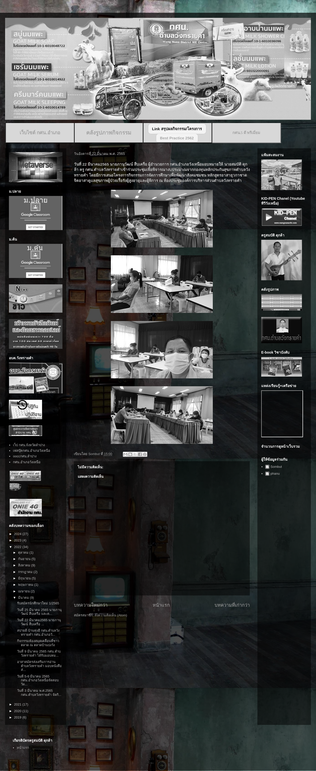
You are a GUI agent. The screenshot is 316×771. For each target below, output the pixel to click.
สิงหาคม (24, 565)
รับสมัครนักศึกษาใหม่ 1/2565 (38, 603)
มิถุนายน (25, 578)
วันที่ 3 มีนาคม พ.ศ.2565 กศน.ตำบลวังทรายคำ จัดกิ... (39, 693)
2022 (18, 547)
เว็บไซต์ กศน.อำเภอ (40, 132)
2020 (18, 711)
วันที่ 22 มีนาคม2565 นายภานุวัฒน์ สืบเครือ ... (39, 622)
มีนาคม (24, 598)
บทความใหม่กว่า (91, 605)
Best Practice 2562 (177, 138)
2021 (18, 704)
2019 (18, 717)
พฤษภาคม (26, 585)
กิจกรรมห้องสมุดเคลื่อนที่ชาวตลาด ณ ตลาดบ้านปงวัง (38, 643)
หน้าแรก (161, 605)
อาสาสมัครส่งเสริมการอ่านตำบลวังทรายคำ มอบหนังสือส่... (39, 666)
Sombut (276, 467)
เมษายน (24, 591)
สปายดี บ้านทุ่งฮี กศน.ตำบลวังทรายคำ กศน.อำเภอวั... (38, 632)
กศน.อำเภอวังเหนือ (27, 462)
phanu (275, 473)
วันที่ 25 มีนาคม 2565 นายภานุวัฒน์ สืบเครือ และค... (39, 612)
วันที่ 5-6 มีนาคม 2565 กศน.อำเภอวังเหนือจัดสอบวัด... (38, 680)
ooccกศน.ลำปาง (24, 456)
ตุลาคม (24, 552)
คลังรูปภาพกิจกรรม (108, 133)
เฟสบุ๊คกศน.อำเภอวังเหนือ (31, 451)
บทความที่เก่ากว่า (232, 605)
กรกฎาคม (26, 572)
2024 (18, 534)
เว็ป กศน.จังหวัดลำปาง (29, 445)
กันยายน (25, 559)
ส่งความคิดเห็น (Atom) (111, 615)
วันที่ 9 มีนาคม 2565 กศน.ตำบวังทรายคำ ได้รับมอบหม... (38, 653)
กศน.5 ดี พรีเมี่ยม (246, 133)
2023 (18, 540)
